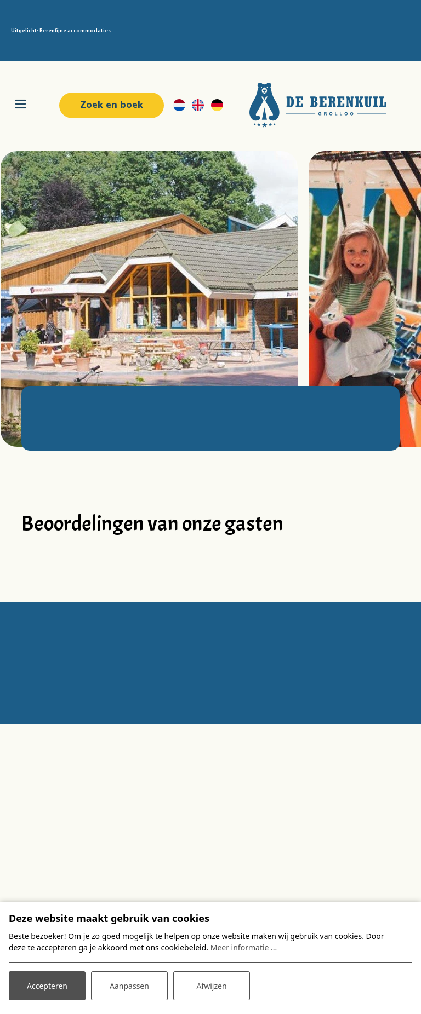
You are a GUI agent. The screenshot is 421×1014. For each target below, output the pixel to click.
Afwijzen (211, 986)
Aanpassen (129, 986)
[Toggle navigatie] (20, 105)
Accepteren (47, 986)
